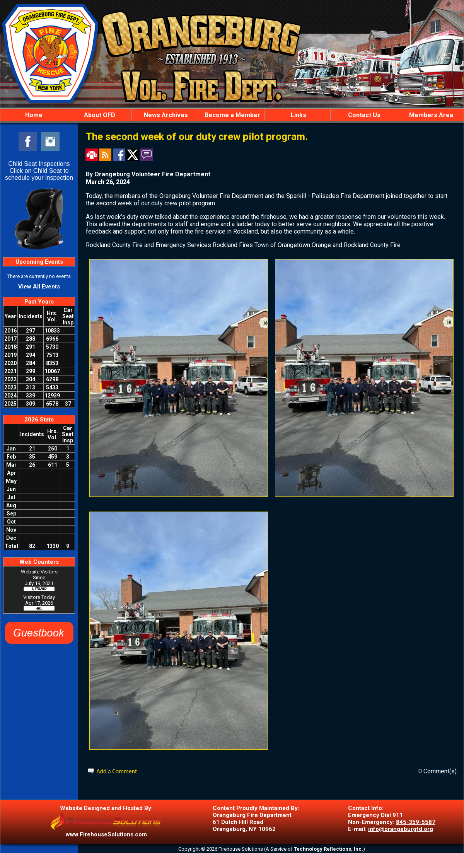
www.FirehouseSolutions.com (106, 834)
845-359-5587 (415, 822)
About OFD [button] (98, 115)
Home (33, 115)
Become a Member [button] (231, 115)
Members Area (430, 115)
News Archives (165, 115)
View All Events (39, 286)
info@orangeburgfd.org (400, 829)
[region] (232, 115)
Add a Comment (116, 771)
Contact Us (363, 115)
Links (297, 115)
